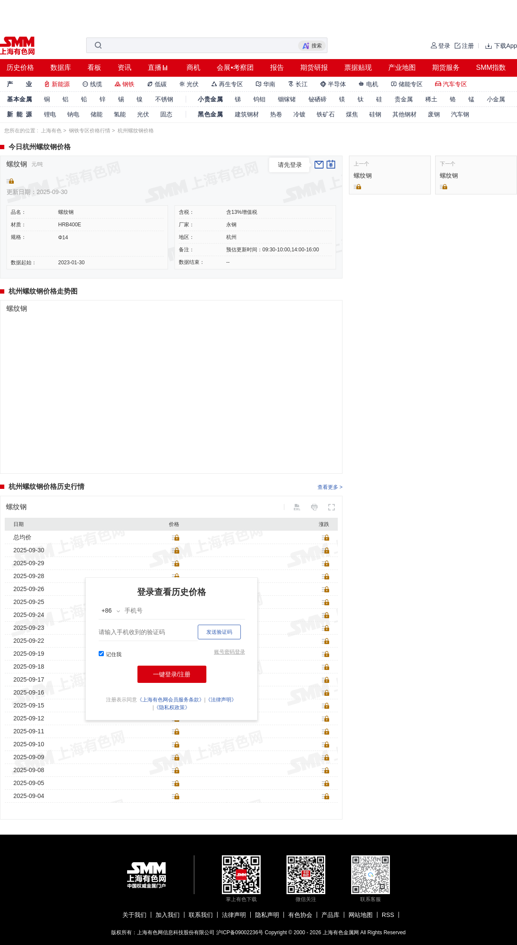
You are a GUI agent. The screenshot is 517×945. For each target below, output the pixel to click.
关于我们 (134, 915)
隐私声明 (267, 915)
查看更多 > (330, 487)
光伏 (189, 84)
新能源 (57, 84)
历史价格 (20, 67)
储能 (96, 114)
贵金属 (404, 99)
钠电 (73, 114)
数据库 (60, 67)
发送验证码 (219, 632)
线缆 (92, 84)
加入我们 (168, 915)
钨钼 (259, 99)
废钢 (434, 114)
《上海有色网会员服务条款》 (170, 700)
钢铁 (124, 84)
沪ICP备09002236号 (239, 932)
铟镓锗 (287, 99)
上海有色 (51, 131)
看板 (94, 67)
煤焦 (352, 114)
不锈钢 (164, 99)
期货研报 (314, 67)
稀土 (431, 99)
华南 (265, 84)
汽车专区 (451, 84)
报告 (277, 67)
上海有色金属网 (341, 932)
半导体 (333, 84)
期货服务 (446, 67)
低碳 (157, 84)
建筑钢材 (247, 114)
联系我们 (201, 915)
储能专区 (407, 84)
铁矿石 (326, 114)
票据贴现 (358, 67)
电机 (368, 84)
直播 (155, 67)
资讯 (124, 67)
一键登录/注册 (172, 674)
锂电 (50, 114)
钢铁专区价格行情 (89, 131)
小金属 (496, 99)
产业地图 (402, 67)
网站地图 (361, 915)
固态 (166, 114)
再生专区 (227, 84)
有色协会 (300, 915)
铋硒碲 (317, 99)
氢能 (120, 114)
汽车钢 (460, 114)
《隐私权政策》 (172, 707)
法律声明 (234, 915)
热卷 (276, 114)
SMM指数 (491, 67)
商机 (193, 67)
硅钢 (375, 114)
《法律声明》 (221, 700)
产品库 (330, 915)
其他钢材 (404, 114)
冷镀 (299, 114)
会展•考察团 (235, 67)
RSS (388, 915)
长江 (298, 84)
